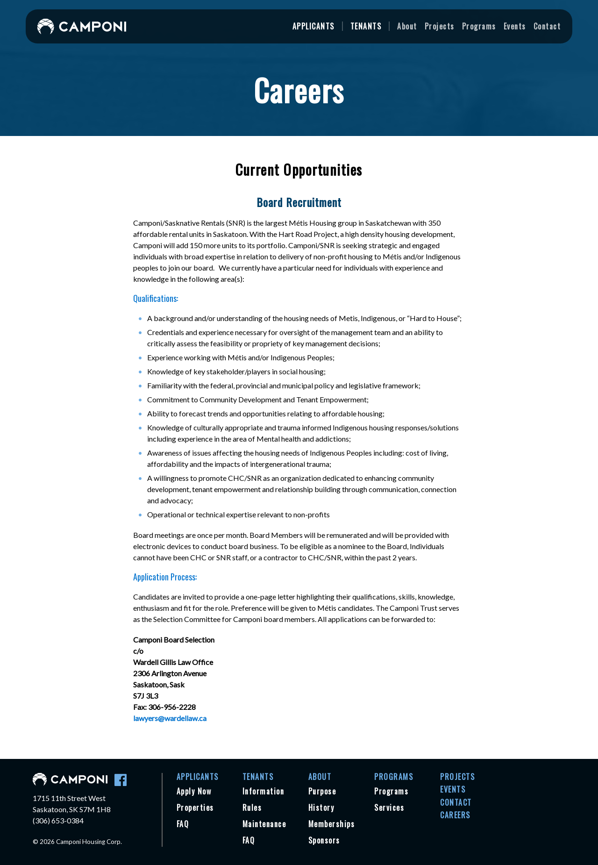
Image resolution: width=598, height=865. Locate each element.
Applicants (313, 26)
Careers (455, 815)
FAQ (183, 823)
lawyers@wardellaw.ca (169, 718)
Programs (479, 26)
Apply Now (194, 791)
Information (263, 791)
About (407, 26)
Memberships (331, 823)
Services (389, 807)
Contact (547, 26)
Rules (252, 807)
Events (515, 26)
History (321, 807)
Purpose (322, 791)
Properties (195, 807)
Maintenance (264, 823)
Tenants (366, 26)
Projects (440, 26)
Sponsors (324, 840)
